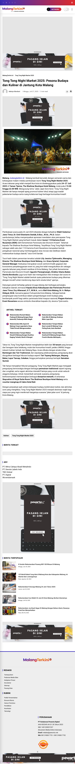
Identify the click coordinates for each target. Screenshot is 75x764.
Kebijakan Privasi (9, 680)
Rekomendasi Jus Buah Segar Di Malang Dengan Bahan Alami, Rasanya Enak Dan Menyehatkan (43, 609)
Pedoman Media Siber (11, 677)
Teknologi (7, 711)
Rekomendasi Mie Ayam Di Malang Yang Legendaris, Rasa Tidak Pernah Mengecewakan (21, 326)
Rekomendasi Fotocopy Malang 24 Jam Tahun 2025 (36, 587)
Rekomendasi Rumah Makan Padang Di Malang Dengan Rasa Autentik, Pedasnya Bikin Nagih (21, 317)
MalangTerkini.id (7, 75)
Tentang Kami (8, 675)
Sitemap (6, 685)
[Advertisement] (37, 33)
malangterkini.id (17, 178)
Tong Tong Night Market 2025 (24, 75)
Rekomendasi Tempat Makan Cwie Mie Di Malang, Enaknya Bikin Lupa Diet (52, 317)
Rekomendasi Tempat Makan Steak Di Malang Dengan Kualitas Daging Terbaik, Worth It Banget (22, 335)
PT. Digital (6, 475)
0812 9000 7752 (60, 735)
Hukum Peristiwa (9, 703)
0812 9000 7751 (47, 735)
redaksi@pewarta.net (50, 732)
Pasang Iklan (8, 688)
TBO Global (7, 472)
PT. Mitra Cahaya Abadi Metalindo (16, 467)
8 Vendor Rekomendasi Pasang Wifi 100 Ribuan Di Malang (39, 564)
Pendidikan (7, 706)
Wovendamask (8, 477)
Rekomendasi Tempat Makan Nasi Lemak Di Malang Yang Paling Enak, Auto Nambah (52, 326)
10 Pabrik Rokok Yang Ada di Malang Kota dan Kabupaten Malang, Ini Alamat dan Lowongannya (43, 576)
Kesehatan (7, 708)
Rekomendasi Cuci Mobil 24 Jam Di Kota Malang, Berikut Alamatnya (42, 598)
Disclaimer (7, 683)
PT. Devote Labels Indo (12, 469)
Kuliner (6, 435)
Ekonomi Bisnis (9, 700)
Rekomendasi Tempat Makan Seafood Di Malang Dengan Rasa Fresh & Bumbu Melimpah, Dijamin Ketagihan (54, 335)
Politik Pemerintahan (10, 698)
